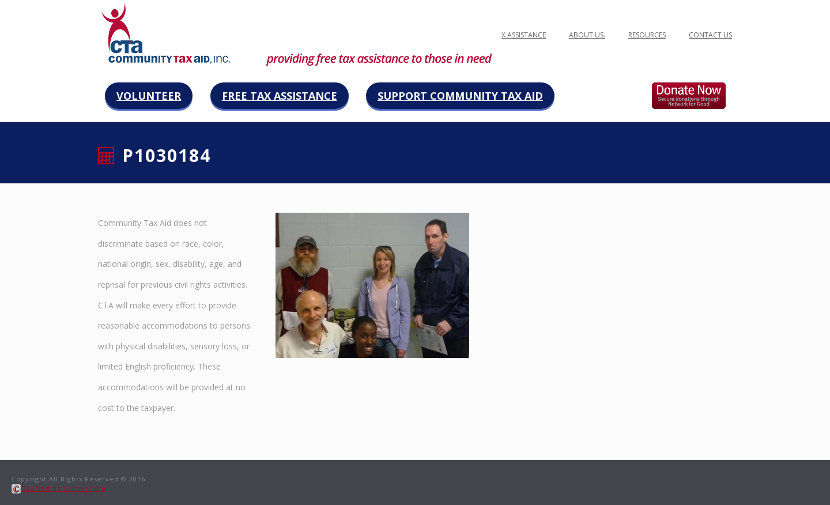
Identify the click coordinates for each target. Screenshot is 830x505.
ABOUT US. (587, 35)
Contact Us (710, 35)
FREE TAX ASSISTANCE (511, 35)
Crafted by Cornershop (59, 488)
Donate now (700, 96)
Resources (647, 35)
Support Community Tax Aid (460, 96)
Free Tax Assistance (279, 96)
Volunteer (148, 96)
